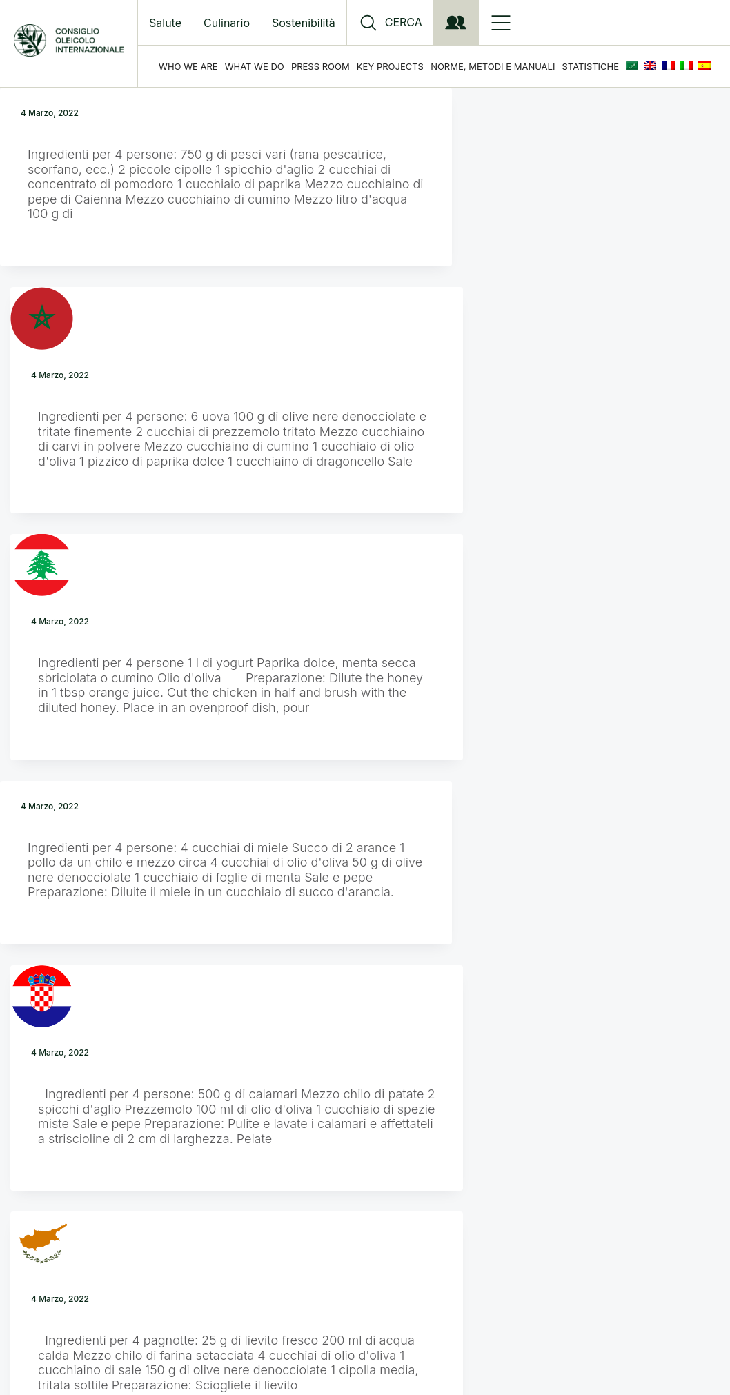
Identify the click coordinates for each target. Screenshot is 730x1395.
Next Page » (385, 1137)
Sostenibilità (303, 23)
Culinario (227, 23)
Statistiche (590, 66)
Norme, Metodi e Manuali (493, 66)
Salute (165, 23)
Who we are (188, 66)
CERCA (403, 22)
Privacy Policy (390, 1244)
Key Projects (390, 66)
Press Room (320, 66)
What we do (254, 66)
